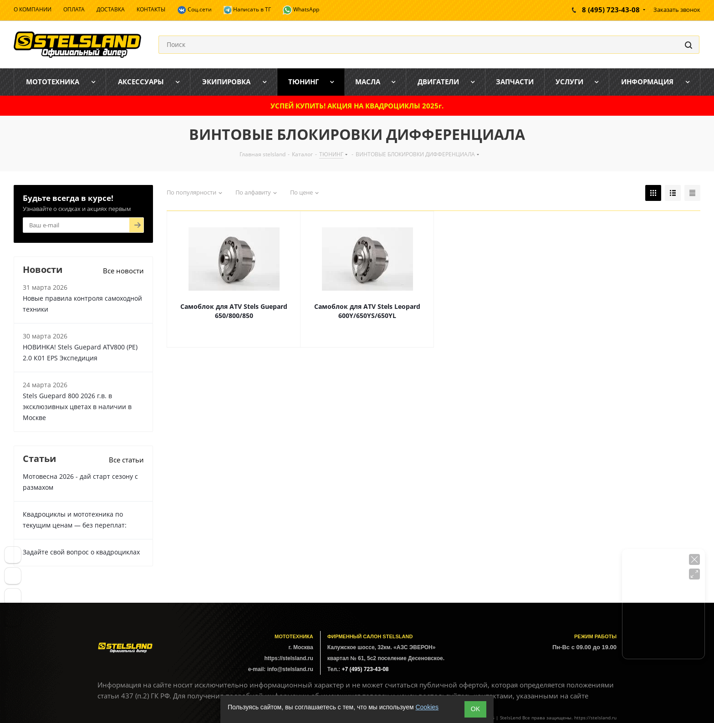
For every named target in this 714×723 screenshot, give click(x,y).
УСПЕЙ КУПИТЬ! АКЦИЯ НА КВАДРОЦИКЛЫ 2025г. (357, 105)
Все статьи (126, 459)
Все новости (123, 270)
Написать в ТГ (247, 9)
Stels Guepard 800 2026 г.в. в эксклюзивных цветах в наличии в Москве (77, 406)
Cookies (427, 707)
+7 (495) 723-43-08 (365, 669)
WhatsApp (301, 10)
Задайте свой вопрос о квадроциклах (81, 552)
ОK (475, 709)
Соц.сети (194, 10)
